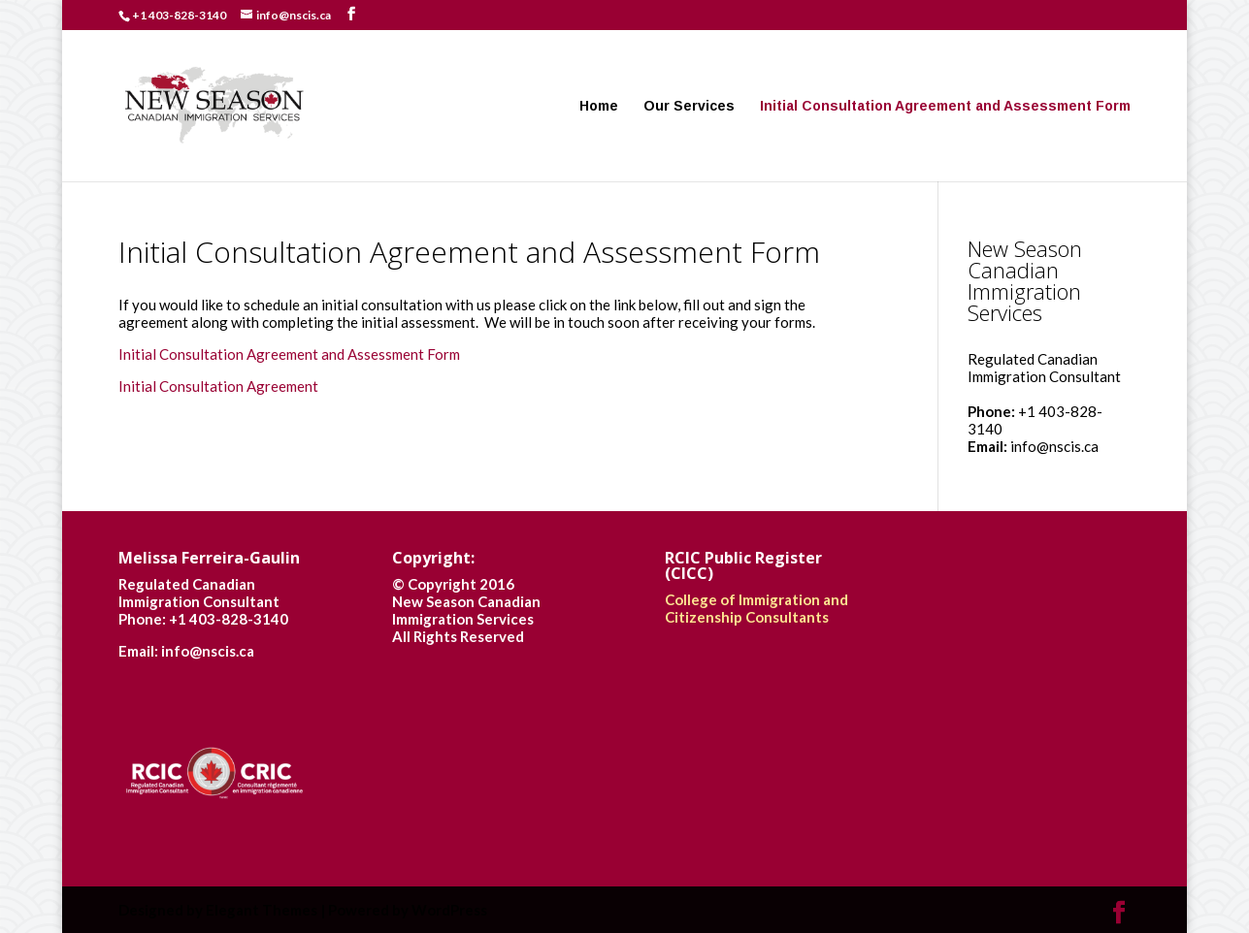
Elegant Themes (261, 909)
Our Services (689, 106)
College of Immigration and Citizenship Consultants (756, 608)
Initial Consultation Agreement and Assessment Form (945, 106)
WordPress (449, 909)
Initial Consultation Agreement (218, 386)
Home (598, 106)
